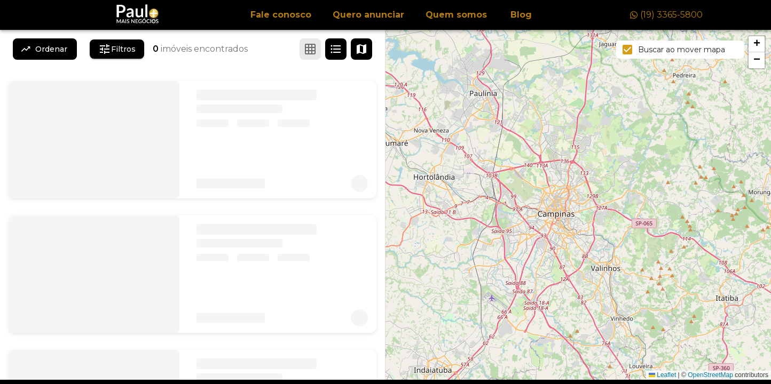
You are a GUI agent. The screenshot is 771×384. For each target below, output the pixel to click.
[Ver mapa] (361, 49)
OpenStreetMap (710, 375)
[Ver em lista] (336, 49)
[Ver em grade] (310, 49)
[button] (757, 44)
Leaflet (662, 375)
